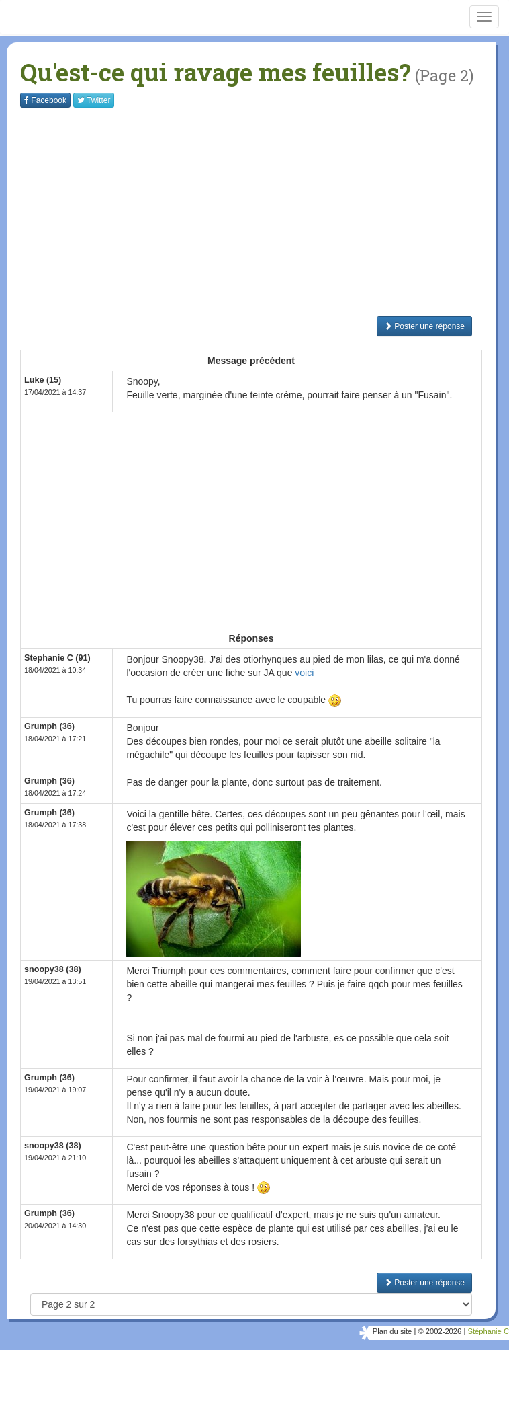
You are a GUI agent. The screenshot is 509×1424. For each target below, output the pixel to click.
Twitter (93, 100)
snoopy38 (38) (52, 969)
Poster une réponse (424, 326)
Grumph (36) (49, 726)
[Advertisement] (264, 212)
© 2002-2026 (439, 1331)
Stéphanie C (488, 1331)
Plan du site (392, 1331)
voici (304, 672)
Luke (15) (42, 380)
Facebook (45, 100)
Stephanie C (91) (57, 658)
